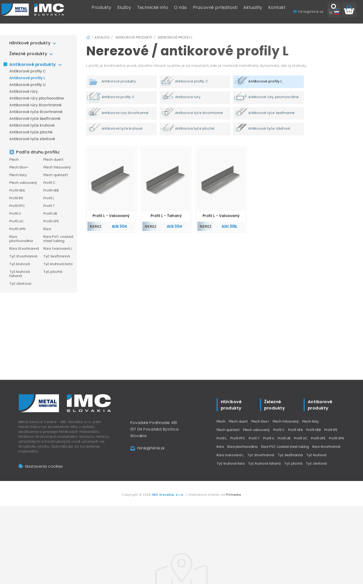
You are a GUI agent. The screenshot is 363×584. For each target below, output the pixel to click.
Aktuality (252, 12)
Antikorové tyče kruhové (32, 125)
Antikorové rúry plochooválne (36, 98)
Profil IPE (16, 198)
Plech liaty (18, 175)
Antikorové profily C (27, 71)
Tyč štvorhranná (23, 256)
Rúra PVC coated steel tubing (58, 239)
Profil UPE (51, 221)
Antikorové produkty (32, 64)
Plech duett (53, 159)
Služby (124, 12)
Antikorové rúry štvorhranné (35, 105)
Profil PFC (17, 206)
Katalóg (102, 37)
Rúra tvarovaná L (57, 248)
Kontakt (277, 12)
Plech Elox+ (18, 167)
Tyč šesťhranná (56, 256)
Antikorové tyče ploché (30, 132)
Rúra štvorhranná (24, 248)
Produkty (101, 12)
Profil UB (50, 213)
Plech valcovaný (23, 183)
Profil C (49, 183)
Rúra (47, 229)
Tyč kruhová (19, 264)
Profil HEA (17, 190)
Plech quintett (55, 175)
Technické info (152, 12)
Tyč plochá (52, 272)
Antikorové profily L (27, 78)
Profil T (49, 206)
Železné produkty (28, 54)
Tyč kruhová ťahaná (19, 274)
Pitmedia (233, 495)
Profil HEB (51, 190)
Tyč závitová (20, 283)
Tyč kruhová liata (58, 264)
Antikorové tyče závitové (32, 139)
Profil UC (16, 221)
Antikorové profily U (27, 84)
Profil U (15, 213)
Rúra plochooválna (21, 239)
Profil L (48, 198)
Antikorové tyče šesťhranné (34, 118)
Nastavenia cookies (40, 466)
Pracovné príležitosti (215, 12)
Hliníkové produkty (29, 43)
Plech (14, 159)
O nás (180, 12)
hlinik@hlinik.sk (151, 448)
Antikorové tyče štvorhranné (35, 111)
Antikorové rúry (23, 91)
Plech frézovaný (57, 167)
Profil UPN (17, 229)
